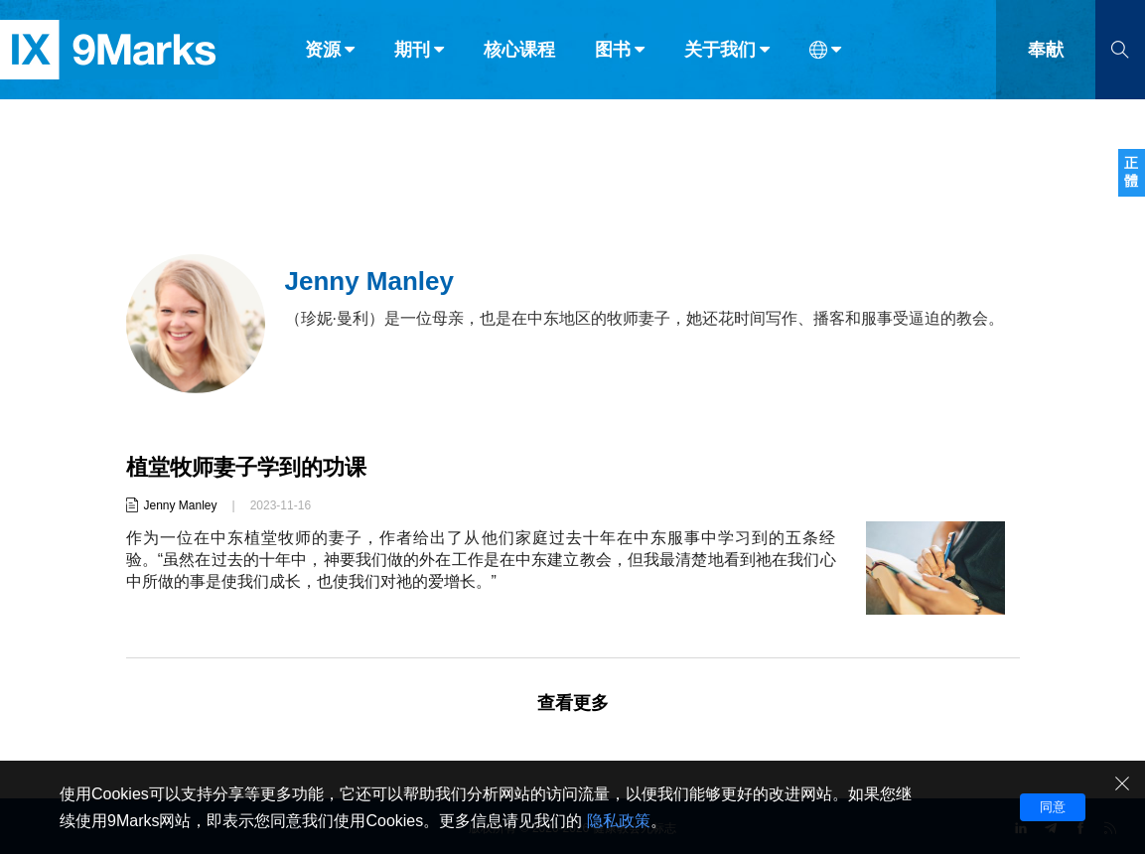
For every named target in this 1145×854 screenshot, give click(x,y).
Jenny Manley (180, 505)
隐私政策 (618, 820)
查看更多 (573, 703)
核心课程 (519, 58)
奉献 (1046, 58)
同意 (1053, 806)
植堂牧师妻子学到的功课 (246, 467)
